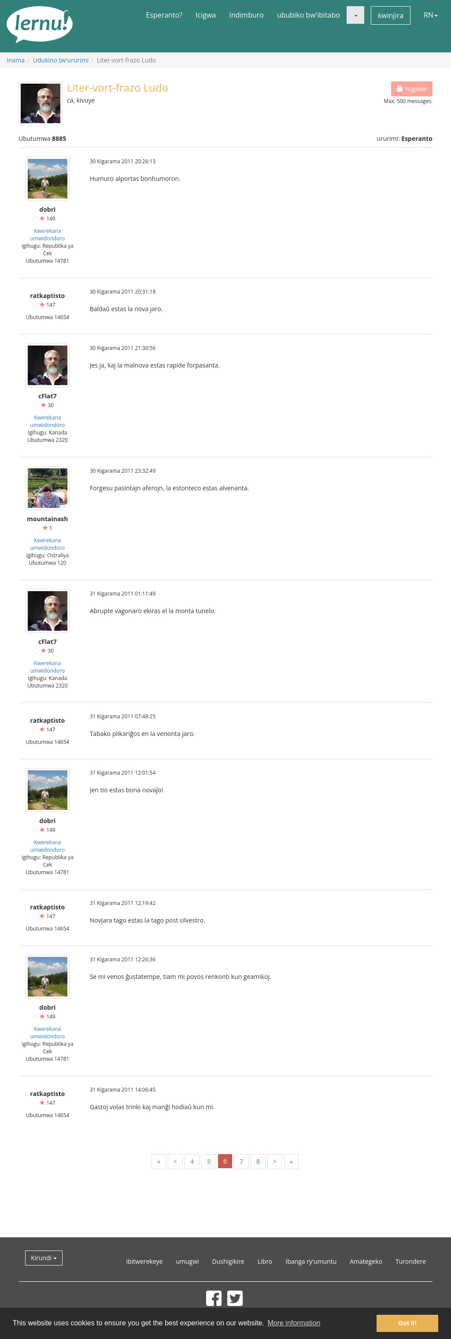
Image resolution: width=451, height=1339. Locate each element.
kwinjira (390, 15)
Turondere (411, 1261)
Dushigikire (228, 1261)
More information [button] (293, 1323)
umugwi (187, 1261)
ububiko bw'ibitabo (308, 15)
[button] (355, 15)
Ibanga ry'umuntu (310, 1261)
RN (431, 15)
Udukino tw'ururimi (61, 60)
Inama (16, 60)
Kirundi (44, 1258)
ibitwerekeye (144, 1261)
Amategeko (366, 1261)
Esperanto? (164, 15)
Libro (265, 1261)
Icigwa (206, 15)
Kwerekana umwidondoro (47, 234)
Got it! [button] (407, 1323)
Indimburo (246, 15)
